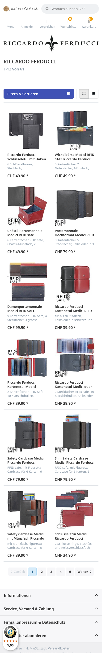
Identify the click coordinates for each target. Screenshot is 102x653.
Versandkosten (59, 648)
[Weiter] (84, 572)
